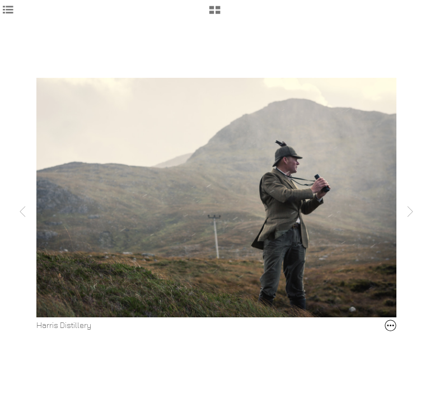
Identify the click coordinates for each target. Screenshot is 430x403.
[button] (214, 14)
